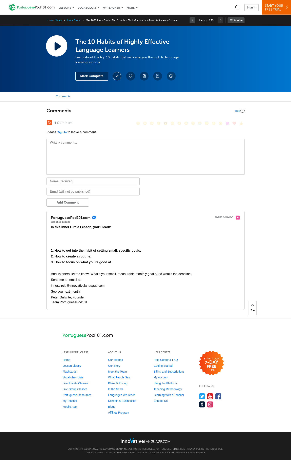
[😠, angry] (172, 123)
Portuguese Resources (77, 395)
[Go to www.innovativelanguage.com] (145, 440)
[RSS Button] (49, 123)
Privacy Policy (195, 449)
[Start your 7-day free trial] (211, 363)
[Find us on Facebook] (218, 396)
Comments (63, 96)
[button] (237, 7)
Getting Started (163, 365)
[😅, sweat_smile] (186, 123)
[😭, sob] (199, 123)
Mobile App (70, 406)
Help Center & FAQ (166, 359)
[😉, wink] (193, 123)
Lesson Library (54, 20)
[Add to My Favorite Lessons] (130, 76)
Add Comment (68, 202)
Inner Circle (73, 20)
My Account (161, 377)
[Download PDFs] (157, 76)
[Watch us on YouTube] (210, 396)
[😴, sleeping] (213, 123)
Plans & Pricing (117, 383)
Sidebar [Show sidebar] (238, 20)
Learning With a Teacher (169, 395)
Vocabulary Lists (73, 377)
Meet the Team (117, 371)
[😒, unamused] (158, 123)
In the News (115, 389)
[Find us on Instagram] (210, 404)
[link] (192, 20)
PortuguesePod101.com (170, 449)
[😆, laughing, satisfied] (179, 123)
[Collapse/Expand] (145, 111)
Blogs (111, 406)
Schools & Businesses (122, 400)
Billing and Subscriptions (169, 371)
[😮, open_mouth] (220, 123)
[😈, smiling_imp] (227, 123)
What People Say (119, 377)
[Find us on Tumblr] (202, 404)
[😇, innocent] (206, 123)
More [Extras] (131, 7)
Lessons (65, 7)
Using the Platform (165, 383)
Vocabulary (87, 7)
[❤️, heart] (234, 123)
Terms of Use (214, 449)
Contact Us (161, 400)
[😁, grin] (151, 123)
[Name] (93, 181)
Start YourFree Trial (277, 7)
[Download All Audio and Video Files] (171, 76)
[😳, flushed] (144, 123)
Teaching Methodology (168, 389)
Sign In (251, 7)
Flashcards (69, 371)
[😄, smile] (138, 123)
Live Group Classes (75, 389)
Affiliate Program (118, 412)
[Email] (93, 191)
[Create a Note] (144, 76)
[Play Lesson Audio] (56, 46)
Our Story (114, 365)
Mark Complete (91, 76)
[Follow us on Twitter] (202, 396)
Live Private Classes (75, 383)
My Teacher (111, 7)
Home (66, 359)
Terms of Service (187, 452)
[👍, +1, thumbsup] (241, 123)
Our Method (115, 359)
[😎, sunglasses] (165, 123)
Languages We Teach (121, 395)
